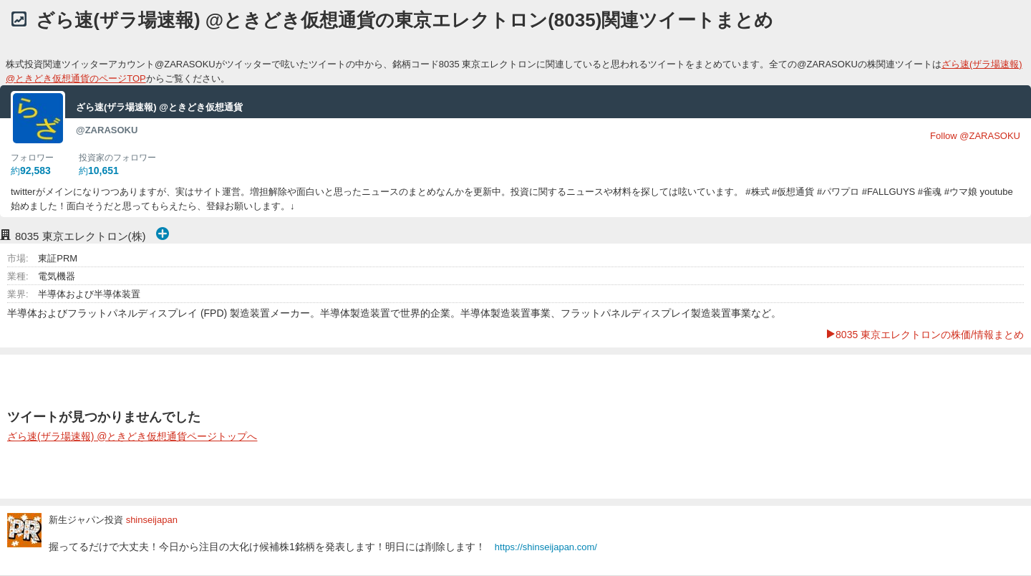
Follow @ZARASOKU (975, 135)
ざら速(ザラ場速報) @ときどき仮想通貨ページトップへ (132, 436)
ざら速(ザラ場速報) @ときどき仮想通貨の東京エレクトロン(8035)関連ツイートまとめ (404, 20)
